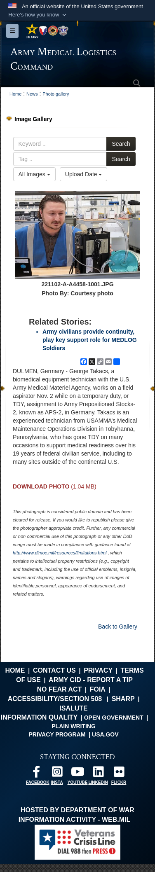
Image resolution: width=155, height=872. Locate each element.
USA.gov (105, 734)
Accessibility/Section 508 (55, 698)
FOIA (98, 689)
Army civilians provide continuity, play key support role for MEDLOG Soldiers (89, 339)
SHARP (123, 698)
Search (121, 143)
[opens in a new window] (36, 773)
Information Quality (39, 717)
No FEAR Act (59, 689)
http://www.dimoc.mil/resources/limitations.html (59, 552)
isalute (73, 708)
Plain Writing (74, 726)
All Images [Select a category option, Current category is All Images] (34, 174)
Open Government (113, 717)
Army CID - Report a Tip (91, 679)
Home (15, 670)
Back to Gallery (117, 626)
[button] (38, 15)
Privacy (98, 670)
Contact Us (54, 670)
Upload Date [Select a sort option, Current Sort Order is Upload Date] (83, 174)
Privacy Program (56, 734)
